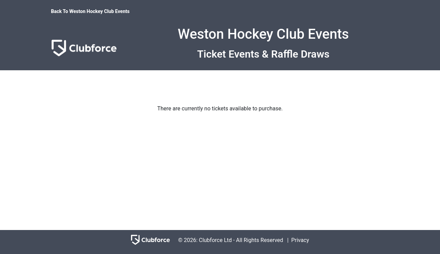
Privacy (300, 240)
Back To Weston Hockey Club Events (90, 11)
